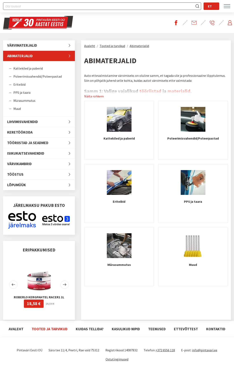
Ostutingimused (117, 359)
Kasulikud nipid (126, 329)
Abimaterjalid (41, 56)
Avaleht (89, 46)
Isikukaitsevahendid (41, 153)
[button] (13, 285)
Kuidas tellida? (90, 329)
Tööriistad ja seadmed (41, 143)
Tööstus (41, 174)
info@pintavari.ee (204, 350)
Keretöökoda (41, 132)
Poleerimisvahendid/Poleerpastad (37, 76)
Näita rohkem (94, 96)
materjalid (178, 91)
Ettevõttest (186, 329)
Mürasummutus (24, 100)
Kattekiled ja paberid (28, 68)
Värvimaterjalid (41, 45)
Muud (17, 109)
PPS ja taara (21, 92)
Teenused (157, 329)
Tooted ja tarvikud (112, 46)
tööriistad (150, 91)
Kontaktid (215, 329)
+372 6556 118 (165, 350)
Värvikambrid (41, 164)
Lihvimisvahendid (41, 122)
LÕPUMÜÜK (41, 185)
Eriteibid (19, 84)
